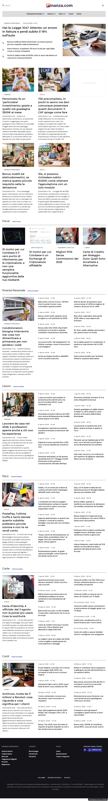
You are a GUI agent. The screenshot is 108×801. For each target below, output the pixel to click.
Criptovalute (37, 248)
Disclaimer (41, 778)
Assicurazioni (7, 751)
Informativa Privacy (55, 778)
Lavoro (50, 14)
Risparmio (6, 764)
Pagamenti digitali (66, 248)
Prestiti (5, 762)
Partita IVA (33, 754)
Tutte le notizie (32, 291)
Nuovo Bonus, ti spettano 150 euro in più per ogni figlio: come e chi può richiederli (31, 50)
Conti (71, 14)
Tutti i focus (16, 221)
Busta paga (33, 751)
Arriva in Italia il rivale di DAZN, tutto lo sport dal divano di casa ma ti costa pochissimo (32, 56)
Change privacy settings (98, 799)
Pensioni (32, 756)
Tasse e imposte (62, 756)
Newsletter (95, 750)
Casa (58, 751)
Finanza (7, 94)
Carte (79, 14)
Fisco (61, 14)
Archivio (67, 778)
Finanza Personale (34, 14)
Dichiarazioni (61, 754)
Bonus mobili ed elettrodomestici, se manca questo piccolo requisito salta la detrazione (29, 43)
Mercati (5, 756)
